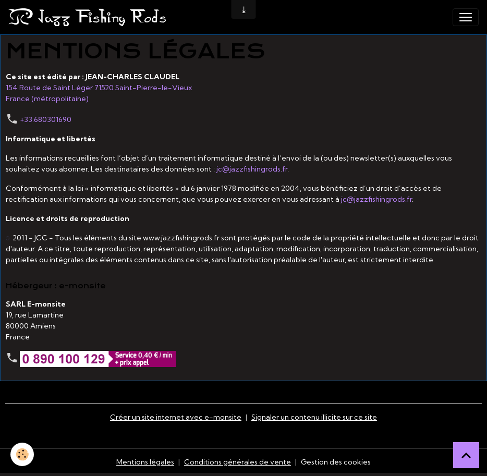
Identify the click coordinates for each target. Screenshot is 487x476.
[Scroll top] (466, 455)
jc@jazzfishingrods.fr (251, 169)
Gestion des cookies (336, 462)
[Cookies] (22, 454)
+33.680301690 (45, 119)
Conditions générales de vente (237, 462)
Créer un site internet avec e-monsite (175, 417)
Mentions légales (145, 462)
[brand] (89, 17)
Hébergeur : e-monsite (56, 286)
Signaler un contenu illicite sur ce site (314, 417)
